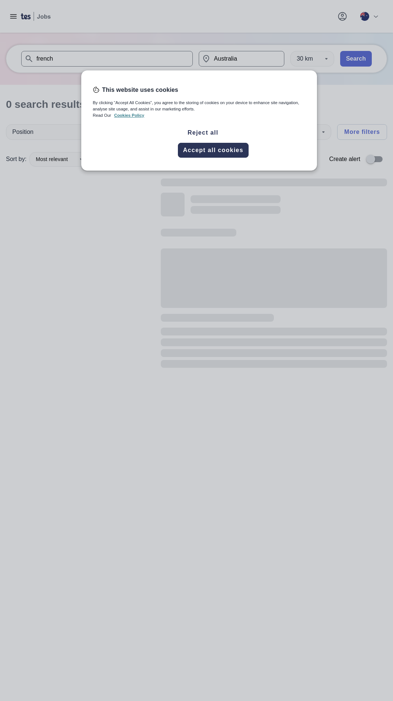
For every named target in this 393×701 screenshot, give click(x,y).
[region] (199, 120)
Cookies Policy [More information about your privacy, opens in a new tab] (129, 115)
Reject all (203, 132)
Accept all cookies (213, 150)
